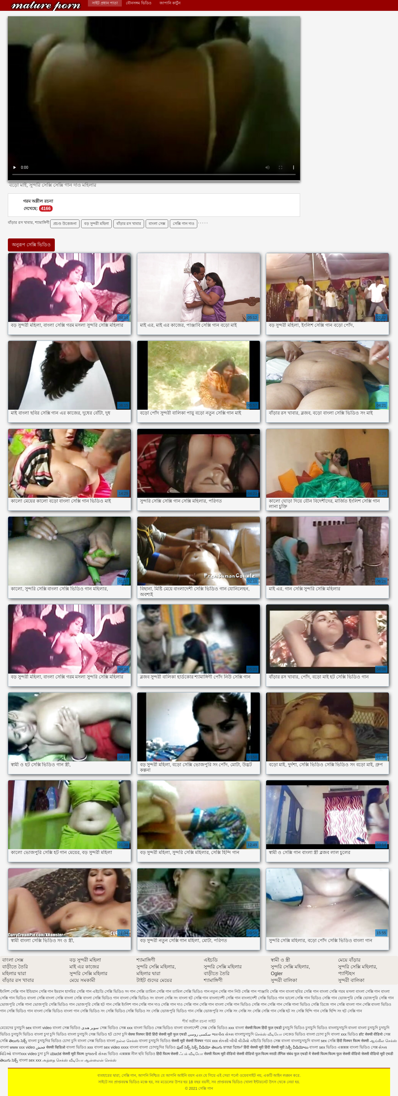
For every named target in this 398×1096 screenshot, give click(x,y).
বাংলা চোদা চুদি (318, 1034)
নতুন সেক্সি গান (221, 991)
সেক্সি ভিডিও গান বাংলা (25, 1011)
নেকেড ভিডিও (294, 1034)
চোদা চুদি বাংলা (74, 1041)
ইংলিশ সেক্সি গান (12, 991)
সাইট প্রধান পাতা (105, 3)
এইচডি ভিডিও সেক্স (265, 1041)
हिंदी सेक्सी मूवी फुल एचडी (169, 1034)
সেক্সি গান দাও (183, 223)
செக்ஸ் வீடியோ (268, 1034)
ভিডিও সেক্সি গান (324, 998)
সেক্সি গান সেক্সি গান (267, 1004)
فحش (40, 1047)
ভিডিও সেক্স (368, 1047)
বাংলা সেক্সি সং (166, 998)
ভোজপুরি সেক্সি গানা (16, 1004)
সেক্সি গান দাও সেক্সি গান (179, 1004)
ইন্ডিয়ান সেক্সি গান (39, 991)
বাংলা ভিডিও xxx (79, 1047)
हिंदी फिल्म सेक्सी (168, 1054)
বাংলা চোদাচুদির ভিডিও (157, 1047)
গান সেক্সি (137, 991)
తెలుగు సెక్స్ (18, 1041)
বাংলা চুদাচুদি (368, 1028)
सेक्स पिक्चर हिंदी (139, 1034)
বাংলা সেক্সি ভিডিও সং (137, 998)
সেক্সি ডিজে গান (323, 1004)
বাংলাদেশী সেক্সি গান (224, 998)
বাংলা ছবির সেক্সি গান (302, 991)
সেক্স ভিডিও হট (101, 1034)
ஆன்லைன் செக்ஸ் (100, 1060)
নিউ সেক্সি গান (245, 991)
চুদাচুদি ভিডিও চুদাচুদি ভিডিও (305, 1028)
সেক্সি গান (45, 6)
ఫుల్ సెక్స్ (183, 1047)
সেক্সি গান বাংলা (211, 1004)
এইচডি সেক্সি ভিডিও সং (111, 991)
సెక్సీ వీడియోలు (296, 1047)
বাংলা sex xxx (30, 1060)
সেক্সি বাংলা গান (349, 1004)
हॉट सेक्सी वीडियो (371, 1034)
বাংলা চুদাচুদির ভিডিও (45, 1041)
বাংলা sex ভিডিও (323, 1047)
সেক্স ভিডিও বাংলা (169, 1028)
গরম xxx (211, 1041)
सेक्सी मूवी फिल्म (73, 1054)
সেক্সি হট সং (286, 1011)
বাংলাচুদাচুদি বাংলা (342, 1028)
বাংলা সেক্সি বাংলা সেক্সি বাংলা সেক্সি (54, 998)
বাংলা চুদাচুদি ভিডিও (154, 1041)
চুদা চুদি (43, 1054)
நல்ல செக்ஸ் (127, 1041)
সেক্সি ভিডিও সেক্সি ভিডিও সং (128, 1011)
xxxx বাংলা (129, 1047)
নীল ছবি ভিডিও (143, 1054)
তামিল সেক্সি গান (158, 991)
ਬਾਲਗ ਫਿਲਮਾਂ (233, 1047)
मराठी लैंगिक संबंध (281, 1054)
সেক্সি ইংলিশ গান (125, 1004)
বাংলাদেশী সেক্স (195, 1028)
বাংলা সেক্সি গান (368, 991)
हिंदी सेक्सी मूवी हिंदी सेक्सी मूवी (264, 1047)
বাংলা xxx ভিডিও (344, 1034)
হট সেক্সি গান (352, 1011)
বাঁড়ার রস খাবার (128, 223)
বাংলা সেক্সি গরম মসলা (337, 991)
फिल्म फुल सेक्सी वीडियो (344, 1054)
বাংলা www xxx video (17, 1047)
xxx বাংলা (236, 1028)
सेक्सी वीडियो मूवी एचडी (377, 1054)
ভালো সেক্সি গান (297, 998)
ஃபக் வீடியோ (191, 1054)
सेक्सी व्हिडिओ (55, 1047)
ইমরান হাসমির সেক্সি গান (72, 991)
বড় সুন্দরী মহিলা (96, 223)
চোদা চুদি (120, 1034)
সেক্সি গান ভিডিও (238, 1004)
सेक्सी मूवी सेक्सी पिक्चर (187, 1041)
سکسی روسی (199, 1034)
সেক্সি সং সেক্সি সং (237, 1011)
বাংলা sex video (107, 1047)
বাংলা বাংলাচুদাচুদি (295, 1041)
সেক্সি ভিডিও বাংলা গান (61, 1011)
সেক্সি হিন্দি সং (330, 1011)
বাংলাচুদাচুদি (245, 1034)
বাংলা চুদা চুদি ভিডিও (51, 1034)
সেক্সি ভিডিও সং (92, 1011)
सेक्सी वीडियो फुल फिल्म (253, 1054)
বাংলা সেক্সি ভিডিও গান (101, 998)
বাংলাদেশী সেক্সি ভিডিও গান (262, 998)
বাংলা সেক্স (157, 223)
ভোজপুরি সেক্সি (350, 998)
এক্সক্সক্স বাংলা (348, 1047)
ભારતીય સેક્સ (223, 1034)
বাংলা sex (319, 1041)
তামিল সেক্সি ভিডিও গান (190, 991)
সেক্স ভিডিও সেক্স (113, 1028)
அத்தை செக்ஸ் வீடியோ (62, 1060)
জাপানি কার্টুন (170, 3)
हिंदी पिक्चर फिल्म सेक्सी (353, 1041)
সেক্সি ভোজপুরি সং (209, 1011)
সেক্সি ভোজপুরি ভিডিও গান (172, 1011)
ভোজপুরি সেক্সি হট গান (94, 1004)
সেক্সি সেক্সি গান (264, 1011)
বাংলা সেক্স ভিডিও (67, 1028)
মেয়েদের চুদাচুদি (13, 1028)
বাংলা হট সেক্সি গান (193, 998)
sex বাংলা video (39, 1028)
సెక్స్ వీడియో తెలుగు (207, 1047)
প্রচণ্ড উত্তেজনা (65, 223)
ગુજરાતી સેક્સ (96, 1054)
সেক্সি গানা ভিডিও (296, 1004)
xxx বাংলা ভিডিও (141, 1028)
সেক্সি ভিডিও (217, 1028)
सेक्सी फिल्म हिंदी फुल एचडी (263, 1028)
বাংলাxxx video (24, 1054)
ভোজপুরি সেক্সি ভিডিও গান (54, 1004)
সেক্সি (332, 1041)
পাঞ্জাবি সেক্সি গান (271, 991)
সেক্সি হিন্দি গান (307, 1011)
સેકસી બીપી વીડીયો (234, 1041)
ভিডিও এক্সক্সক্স (119, 1054)
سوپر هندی (90, 1028)
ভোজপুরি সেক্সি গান (378, 998)
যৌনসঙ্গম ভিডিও (138, 3)
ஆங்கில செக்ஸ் (383, 1041)
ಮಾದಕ (55, 1054)
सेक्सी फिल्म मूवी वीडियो (219, 1054)
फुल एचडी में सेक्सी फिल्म (310, 1054)
